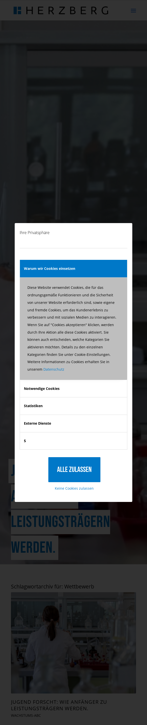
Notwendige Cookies (42, 388)
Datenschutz (53, 369)
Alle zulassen (74, 469)
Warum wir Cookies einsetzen (49, 268)
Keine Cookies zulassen (74, 488)
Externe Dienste (37, 423)
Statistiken (33, 405)
